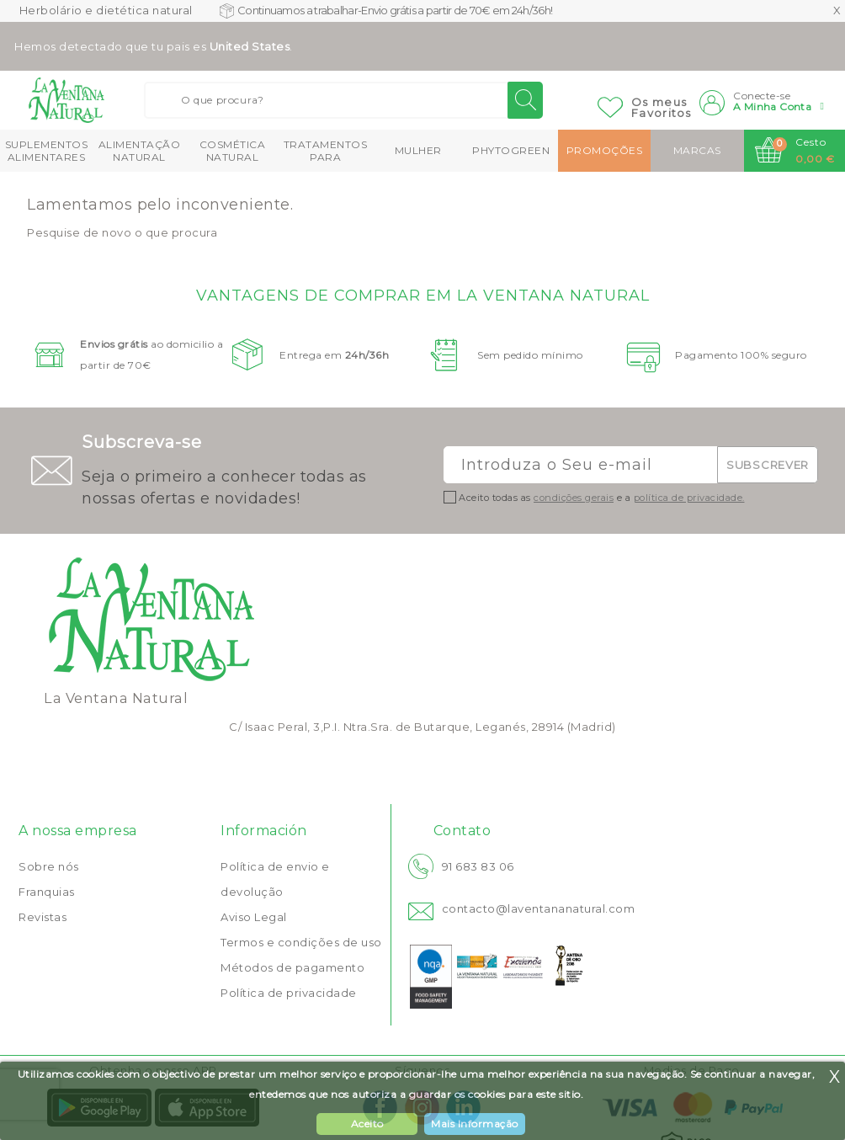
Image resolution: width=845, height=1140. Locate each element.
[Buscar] (343, 100)
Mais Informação (474, 1123)
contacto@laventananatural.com (538, 908)
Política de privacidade (289, 992)
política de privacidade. (689, 497)
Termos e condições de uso (301, 942)
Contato (462, 831)
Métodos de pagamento (292, 967)
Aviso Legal (254, 917)
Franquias (47, 891)
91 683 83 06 (478, 866)
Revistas (42, 917)
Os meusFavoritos (661, 107)
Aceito (367, 1123)
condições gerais (574, 497)
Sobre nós (49, 866)
